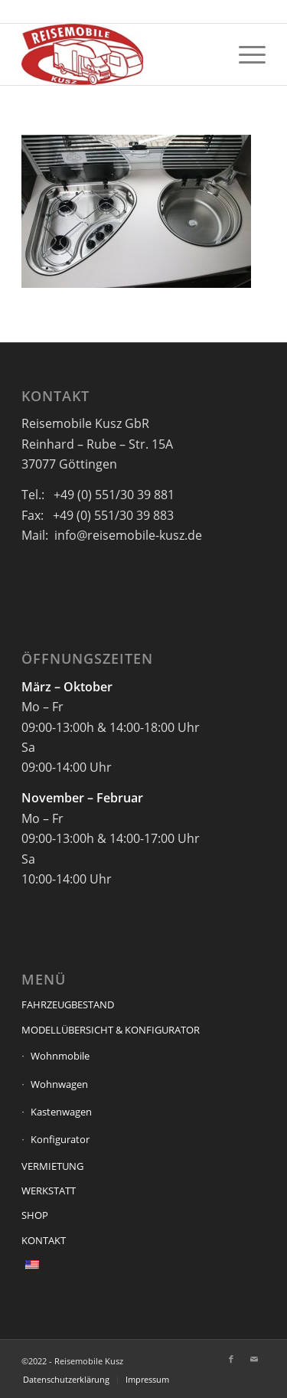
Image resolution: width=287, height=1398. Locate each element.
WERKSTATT (48, 1190)
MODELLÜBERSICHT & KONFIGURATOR (110, 1030)
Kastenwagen (61, 1112)
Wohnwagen (59, 1084)
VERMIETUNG (52, 1166)
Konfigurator (60, 1139)
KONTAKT (43, 1240)
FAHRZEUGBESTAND (67, 1004)
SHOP (34, 1215)
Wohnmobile (60, 1056)
